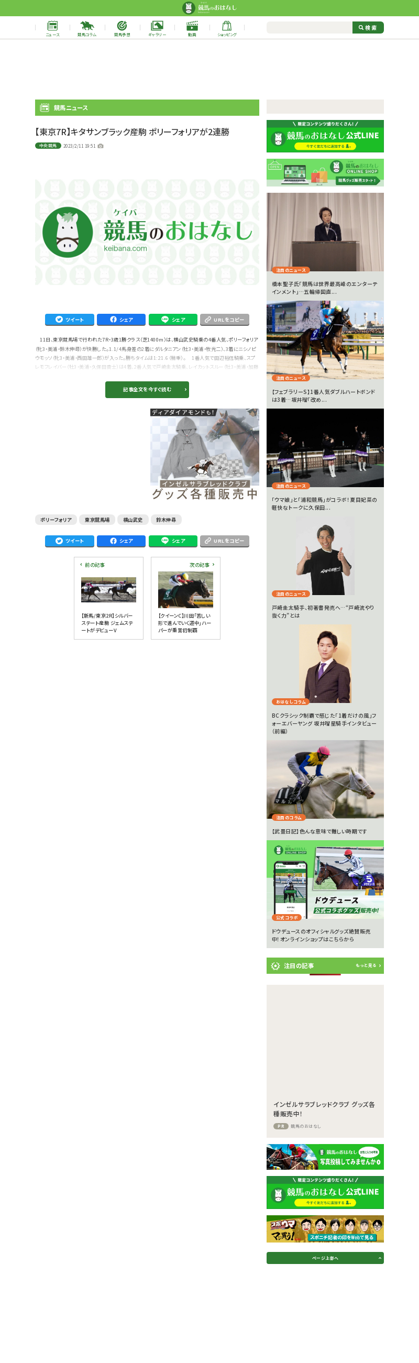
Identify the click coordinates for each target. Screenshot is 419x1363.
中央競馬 (48, 145)
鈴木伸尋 (166, 519)
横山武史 (133, 519)
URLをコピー (225, 319)
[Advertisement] (209, 69)
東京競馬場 (97, 519)
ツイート (70, 319)
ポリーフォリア (56, 519)
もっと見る (366, 965)
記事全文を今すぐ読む (147, 389)
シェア (121, 319)
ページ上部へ (325, 1258)
